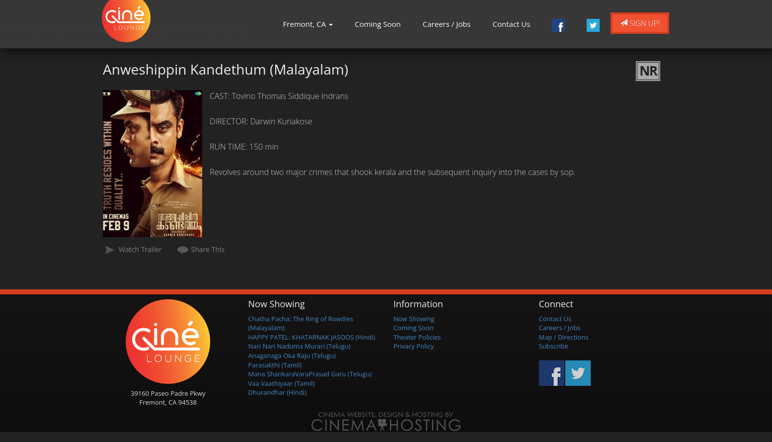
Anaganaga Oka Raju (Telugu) (292, 355)
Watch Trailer (140, 249)
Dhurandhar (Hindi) (277, 392)
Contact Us (512, 24)
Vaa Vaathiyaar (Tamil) (281, 383)
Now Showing (413, 318)
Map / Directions (564, 337)
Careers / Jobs (447, 24)
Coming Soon (378, 24)
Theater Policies (417, 337)
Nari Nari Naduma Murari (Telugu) (299, 346)
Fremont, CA (308, 24)
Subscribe (553, 346)
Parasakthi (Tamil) (275, 364)
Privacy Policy (413, 346)
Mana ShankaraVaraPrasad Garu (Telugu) (310, 373)
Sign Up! (640, 23)
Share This (208, 249)
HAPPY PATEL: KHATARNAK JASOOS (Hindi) (312, 337)
